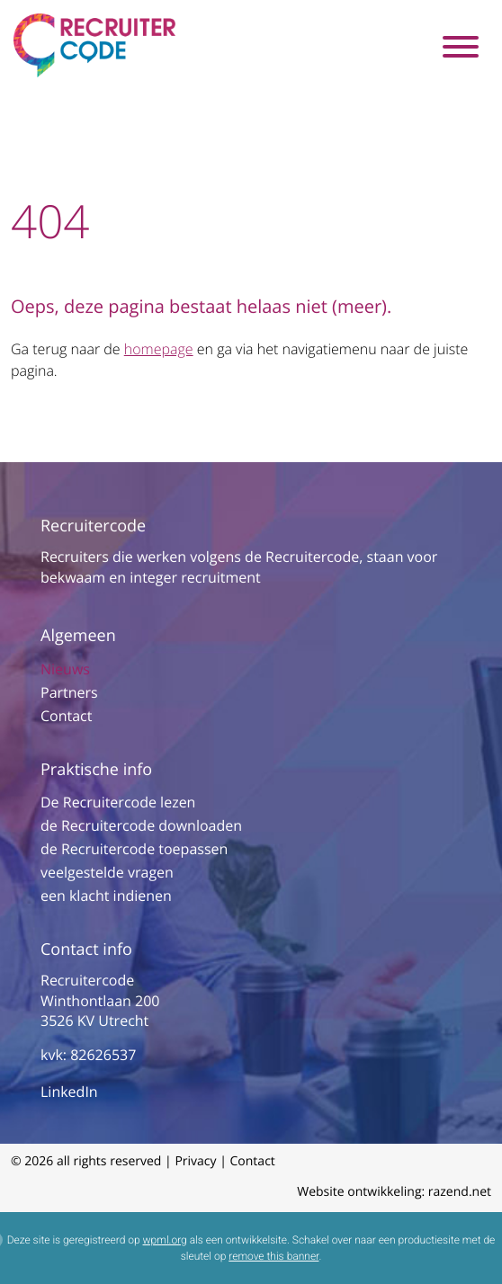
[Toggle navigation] (460, 46)
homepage (158, 349)
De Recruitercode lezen (117, 802)
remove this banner (273, 1256)
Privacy (195, 1161)
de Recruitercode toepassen (134, 849)
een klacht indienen (106, 895)
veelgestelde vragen (107, 872)
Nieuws (65, 669)
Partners (69, 692)
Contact (66, 716)
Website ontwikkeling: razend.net (394, 1191)
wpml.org (165, 1240)
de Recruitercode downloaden (141, 825)
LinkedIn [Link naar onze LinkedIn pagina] (69, 1091)
